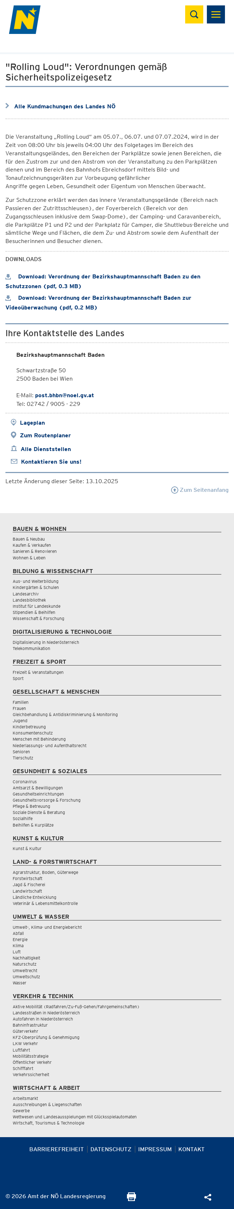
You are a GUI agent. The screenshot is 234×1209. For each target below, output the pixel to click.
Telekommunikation (31, 648)
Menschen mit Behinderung (39, 739)
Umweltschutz (26, 976)
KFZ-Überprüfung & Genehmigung (46, 1037)
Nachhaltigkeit (26, 958)
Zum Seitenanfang (200, 489)
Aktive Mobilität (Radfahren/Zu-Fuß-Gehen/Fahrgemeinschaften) (76, 1006)
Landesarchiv (26, 594)
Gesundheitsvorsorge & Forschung (47, 800)
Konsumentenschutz (33, 733)
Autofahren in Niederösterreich (43, 1019)
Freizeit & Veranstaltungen (38, 672)
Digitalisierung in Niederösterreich (46, 642)
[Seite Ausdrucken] (131, 1199)
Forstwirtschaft (27, 878)
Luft (17, 951)
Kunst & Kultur (27, 848)
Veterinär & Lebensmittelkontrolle (45, 903)
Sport (18, 678)
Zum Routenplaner (45, 435)
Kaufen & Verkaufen (32, 545)
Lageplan (32, 422)
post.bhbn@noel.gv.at (64, 395)
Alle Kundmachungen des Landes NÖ (65, 106)
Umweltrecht (25, 970)
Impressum (155, 1149)
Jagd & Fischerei (29, 884)
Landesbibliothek (29, 600)
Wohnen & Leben (29, 557)
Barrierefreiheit (56, 1149)
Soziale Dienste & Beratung (39, 812)
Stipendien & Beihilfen (34, 612)
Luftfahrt (21, 1050)
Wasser (19, 982)
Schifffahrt (23, 1068)
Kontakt (191, 1149)
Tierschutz (23, 757)
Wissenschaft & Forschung (38, 618)
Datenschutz (111, 1149)
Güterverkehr (25, 1031)
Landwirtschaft (27, 891)
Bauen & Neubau (29, 539)
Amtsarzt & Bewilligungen (38, 787)
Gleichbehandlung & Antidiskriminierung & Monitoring (65, 714)
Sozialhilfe (23, 818)
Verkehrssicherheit (31, 1074)
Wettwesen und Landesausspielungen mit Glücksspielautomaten (75, 1116)
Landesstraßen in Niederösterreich (46, 1012)
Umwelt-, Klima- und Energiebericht (47, 927)
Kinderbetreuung (29, 726)
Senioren (21, 751)
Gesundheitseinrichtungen (38, 794)
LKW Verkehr (25, 1043)
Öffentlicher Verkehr (32, 1062)
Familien (21, 702)
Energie (20, 939)
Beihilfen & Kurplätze (33, 825)
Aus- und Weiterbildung (36, 581)
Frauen (19, 708)
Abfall (18, 933)
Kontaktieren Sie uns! (51, 461)
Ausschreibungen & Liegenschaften (47, 1104)
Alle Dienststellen (46, 449)
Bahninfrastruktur (30, 1025)
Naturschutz (25, 964)
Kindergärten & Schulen (36, 587)
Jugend (20, 720)
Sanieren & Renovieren (35, 551)
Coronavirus (25, 781)
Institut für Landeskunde (36, 606)
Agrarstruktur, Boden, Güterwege (45, 872)
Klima (18, 945)
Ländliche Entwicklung (34, 897)
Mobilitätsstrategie (30, 1056)
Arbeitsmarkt (25, 1098)
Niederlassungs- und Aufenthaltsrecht (49, 745)
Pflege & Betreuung (31, 806)
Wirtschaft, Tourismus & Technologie (48, 1123)
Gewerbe (21, 1110)
